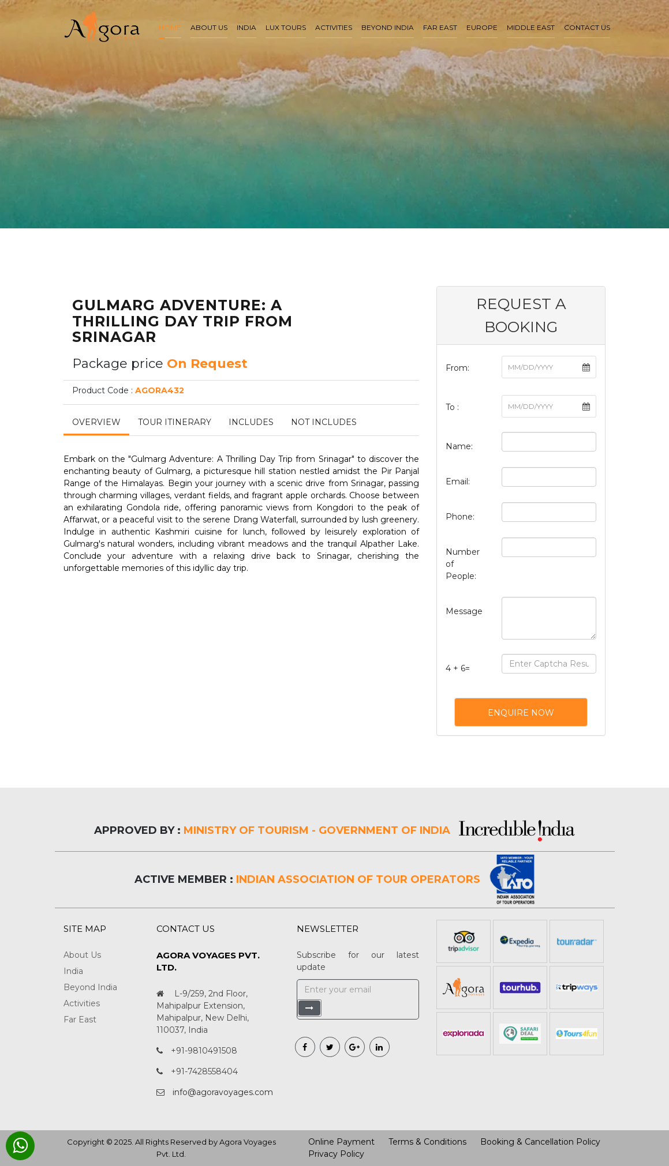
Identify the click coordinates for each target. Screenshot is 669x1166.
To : (452, 407)
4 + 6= (458, 668)
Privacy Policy (336, 1154)
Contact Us (587, 27)
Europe (482, 27)
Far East (440, 27)
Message (464, 611)
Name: (459, 446)
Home (170, 27)
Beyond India (387, 27)
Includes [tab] (251, 422)
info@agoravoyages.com (223, 1092)
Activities (333, 27)
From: (457, 368)
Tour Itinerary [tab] (174, 422)
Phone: (460, 516)
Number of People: (463, 564)
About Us (82, 955)
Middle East (531, 27)
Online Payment (341, 1142)
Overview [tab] (96, 422)
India (246, 27)
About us (208, 27)
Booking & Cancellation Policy (540, 1142)
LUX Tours (286, 27)
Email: (458, 481)
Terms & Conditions (427, 1142)
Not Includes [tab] (324, 422)
